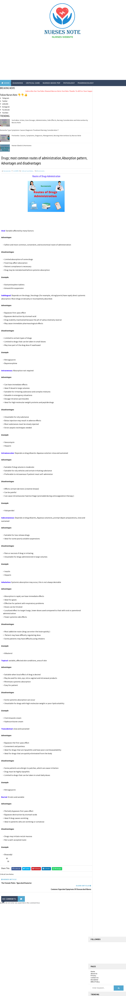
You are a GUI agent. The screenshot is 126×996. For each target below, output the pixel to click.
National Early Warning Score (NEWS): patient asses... (108, 245)
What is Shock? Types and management (104, 264)
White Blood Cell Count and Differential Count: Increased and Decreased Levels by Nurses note (112, 190)
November (99, 237)
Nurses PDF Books (14, 950)
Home (7, 83)
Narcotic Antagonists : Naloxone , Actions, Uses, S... (107, 255)
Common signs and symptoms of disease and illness (107, 291)
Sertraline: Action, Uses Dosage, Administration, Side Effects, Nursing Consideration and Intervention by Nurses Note (105, 154)
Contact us (95, 127)
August (98, 309)
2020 (95, 232)
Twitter (5, 101)
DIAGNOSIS (18, 83)
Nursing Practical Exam (16, 960)
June (97, 314)
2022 (95, 227)
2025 (95, 222)
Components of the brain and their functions (107, 300)
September (99, 306)
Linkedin (5, 104)
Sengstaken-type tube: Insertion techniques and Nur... (107, 250)
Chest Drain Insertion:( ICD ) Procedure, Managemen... (109, 268)
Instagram (6, 106)
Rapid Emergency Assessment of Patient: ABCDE (107, 277)
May (97, 316)
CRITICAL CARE (33, 83)
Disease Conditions (15, 945)
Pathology (12, 965)
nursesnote (109, 205)
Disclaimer (94, 129)
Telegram (5, 98)
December (99, 235)
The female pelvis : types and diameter (106, 282)
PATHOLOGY (69, 83)
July (97, 311)
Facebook (6, 109)
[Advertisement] (63, 60)
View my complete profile (111, 208)
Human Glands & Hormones (22, 145)
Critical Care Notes (27, 171)
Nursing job (12, 955)
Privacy (93, 125)
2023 (95, 225)
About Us (94, 123)
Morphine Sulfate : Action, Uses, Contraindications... (106, 259)
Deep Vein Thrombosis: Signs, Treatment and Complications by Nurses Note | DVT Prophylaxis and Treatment (106, 177)
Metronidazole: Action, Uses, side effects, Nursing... (107, 241)
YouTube (5, 112)
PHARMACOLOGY (86, 83)
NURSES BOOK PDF (51, 83)
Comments (40, 171)
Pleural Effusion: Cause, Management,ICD (103, 273)
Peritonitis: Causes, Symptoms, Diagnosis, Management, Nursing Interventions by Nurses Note (46, 135)
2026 (95, 220)
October (98, 304)
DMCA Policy (95, 131)
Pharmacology (13, 970)
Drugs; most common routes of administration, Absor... (106, 286)
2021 (95, 230)
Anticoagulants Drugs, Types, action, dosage (108, 296)
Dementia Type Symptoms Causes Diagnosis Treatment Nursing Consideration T (29, 130)
